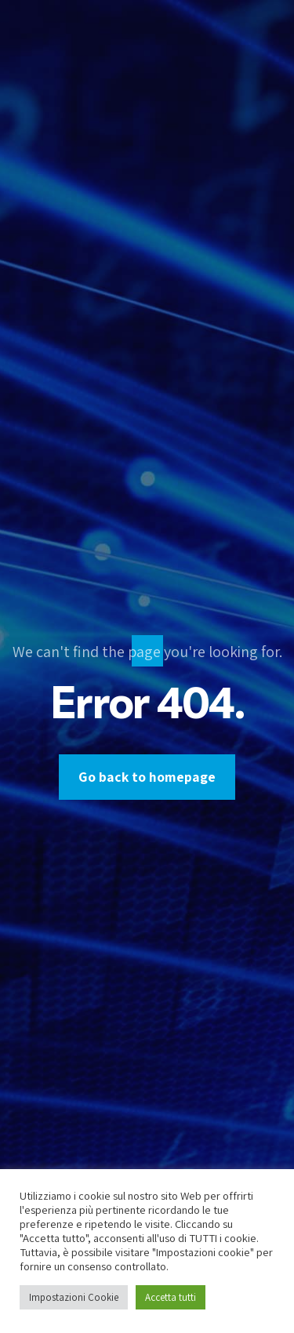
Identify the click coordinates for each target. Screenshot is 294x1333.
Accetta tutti (170, 1297)
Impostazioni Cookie (73, 1297)
